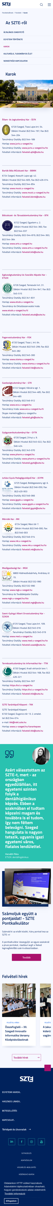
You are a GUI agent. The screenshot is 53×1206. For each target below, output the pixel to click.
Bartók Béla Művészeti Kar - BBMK (19, 170)
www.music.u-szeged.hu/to (35, 192)
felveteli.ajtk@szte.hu (33, 152)
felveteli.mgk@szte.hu (33, 602)
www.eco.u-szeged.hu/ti (32, 408)
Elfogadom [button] (11, 1201)
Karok (25, 13)
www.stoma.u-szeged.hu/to (35, 363)
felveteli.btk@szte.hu (32, 252)
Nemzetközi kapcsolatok (16, 60)
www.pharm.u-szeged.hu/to (36, 458)
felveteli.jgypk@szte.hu (33, 508)
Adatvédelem (26, 1160)
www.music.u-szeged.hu (22, 188)
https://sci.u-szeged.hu (21, 685)
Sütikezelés (26, 1153)
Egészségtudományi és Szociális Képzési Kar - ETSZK (24, 276)
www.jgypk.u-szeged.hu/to (35, 504)
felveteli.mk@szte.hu (32, 549)
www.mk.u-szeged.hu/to (34, 545)
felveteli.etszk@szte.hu (33, 314)
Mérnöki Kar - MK (10, 519)
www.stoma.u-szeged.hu (22, 359)
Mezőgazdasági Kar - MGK (15, 568)
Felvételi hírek (13, 1022)
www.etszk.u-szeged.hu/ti (15, 310)
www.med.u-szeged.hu (21, 636)
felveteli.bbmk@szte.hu (34, 196)
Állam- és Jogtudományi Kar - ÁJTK (19, 119)
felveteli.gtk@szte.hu (32, 417)
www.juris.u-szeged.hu (21, 143)
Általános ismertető (14, 32)
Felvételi (18, 13)
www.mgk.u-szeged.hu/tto (15, 598)
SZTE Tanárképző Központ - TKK (17, 704)
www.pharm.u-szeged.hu (22, 454)
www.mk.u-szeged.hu (20, 541)
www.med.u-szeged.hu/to (35, 640)
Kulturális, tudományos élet (18, 53)
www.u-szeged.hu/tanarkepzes (25, 726)
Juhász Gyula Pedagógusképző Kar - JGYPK (22, 477)
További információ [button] (15, 1193)
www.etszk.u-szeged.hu (21, 301)
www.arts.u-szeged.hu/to (34, 247)
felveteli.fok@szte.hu (32, 367)
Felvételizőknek (7, 13)
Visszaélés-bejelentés (26, 1167)
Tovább (26, 957)
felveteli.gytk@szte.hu (33, 462)
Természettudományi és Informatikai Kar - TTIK (25, 663)
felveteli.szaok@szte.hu (34, 644)
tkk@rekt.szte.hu (17, 722)
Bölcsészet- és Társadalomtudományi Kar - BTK (25, 215)
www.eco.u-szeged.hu (21, 404)
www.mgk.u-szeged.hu (21, 589)
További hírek (21, 1057)
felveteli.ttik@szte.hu (32, 693)
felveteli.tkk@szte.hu (32, 730)
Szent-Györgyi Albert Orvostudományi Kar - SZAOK (23, 615)
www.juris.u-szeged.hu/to (35, 147)
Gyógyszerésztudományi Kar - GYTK (19, 432)
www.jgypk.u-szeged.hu (21, 499)
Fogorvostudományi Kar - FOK (16, 337)
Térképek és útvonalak (14, 1129)
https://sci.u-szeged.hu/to (35, 689)
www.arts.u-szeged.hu (21, 243)
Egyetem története (13, 39)
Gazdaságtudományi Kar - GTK (17, 382)
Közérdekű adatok (26, 1174)
